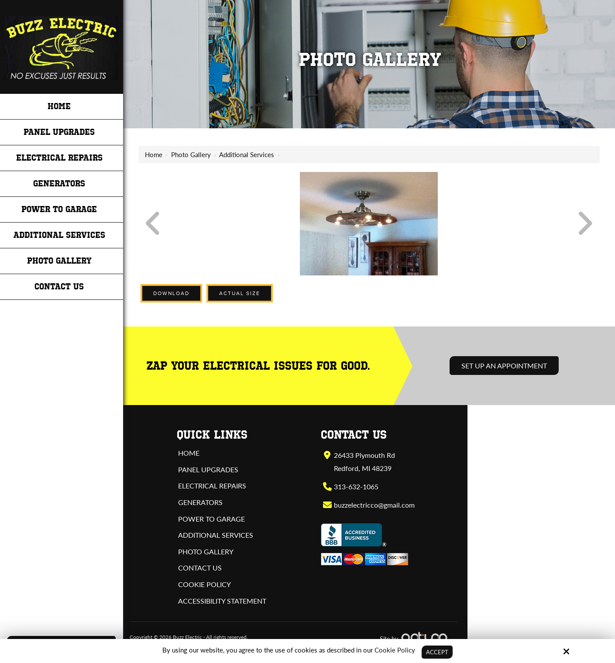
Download (171, 293)
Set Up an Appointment (504, 365)
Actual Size (239, 293)
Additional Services (246, 154)
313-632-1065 (355, 486)
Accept (437, 652)
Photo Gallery (191, 154)
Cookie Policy (393, 649)
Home (153, 154)
